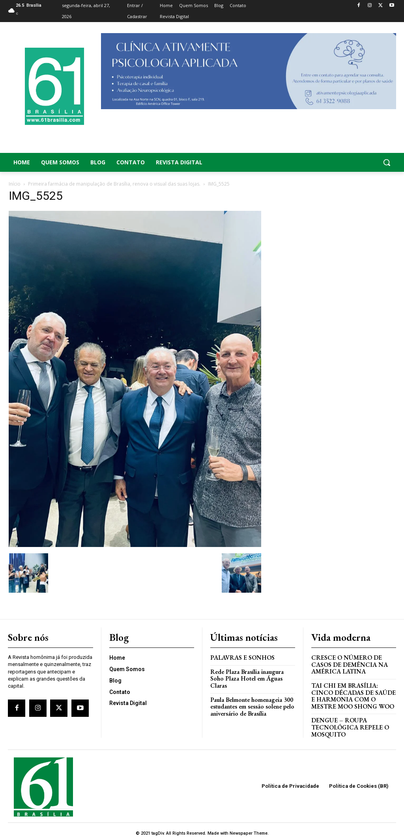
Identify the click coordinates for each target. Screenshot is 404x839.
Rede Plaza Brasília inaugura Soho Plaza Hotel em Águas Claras (252, 673)
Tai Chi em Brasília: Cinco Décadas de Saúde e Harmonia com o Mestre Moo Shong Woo (352, 692)
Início (15, 183)
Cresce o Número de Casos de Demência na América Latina (348, 662)
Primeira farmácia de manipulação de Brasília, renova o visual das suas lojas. (114, 183)
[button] (353, 162)
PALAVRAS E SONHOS (241, 656)
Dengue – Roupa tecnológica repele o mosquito (348, 722)
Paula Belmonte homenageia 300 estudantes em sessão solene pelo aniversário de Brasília (251, 696)
